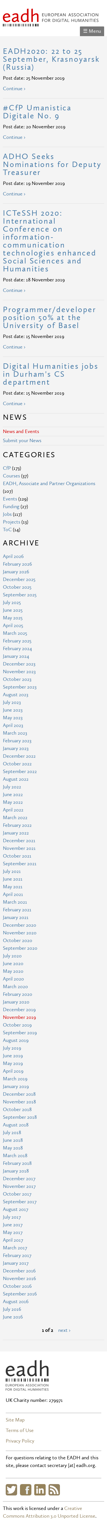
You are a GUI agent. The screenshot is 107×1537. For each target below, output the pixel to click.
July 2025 (12, 602)
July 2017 (12, 1217)
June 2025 (13, 610)
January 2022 (16, 833)
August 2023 (15, 695)
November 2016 (19, 1278)
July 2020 (12, 956)
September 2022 (20, 771)
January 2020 (16, 1002)
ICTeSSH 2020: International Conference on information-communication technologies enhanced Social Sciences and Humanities (49, 241)
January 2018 (16, 1171)
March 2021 (15, 902)
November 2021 (19, 848)
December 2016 (19, 1271)
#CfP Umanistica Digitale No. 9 (37, 112)
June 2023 (13, 710)
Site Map (15, 1420)
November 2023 (19, 672)
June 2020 (13, 964)
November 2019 (19, 1017)
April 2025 (13, 626)
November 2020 (20, 933)
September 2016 (20, 1294)
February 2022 (17, 825)
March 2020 (15, 987)
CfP (7, 468)
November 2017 (19, 1186)
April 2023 (13, 725)
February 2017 (17, 1255)
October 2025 (17, 587)
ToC (7, 530)
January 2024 (16, 656)
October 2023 (17, 679)
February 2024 (17, 649)
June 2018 (13, 1140)
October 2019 (17, 1025)
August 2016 (16, 1302)
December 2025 (19, 579)
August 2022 (16, 779)
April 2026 (13, 556)
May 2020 (13, 971)
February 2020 (17, 994)
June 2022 (13, 795)
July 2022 (12, 787)
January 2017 (16, 1263)
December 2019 (19, 1010)
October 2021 (17, 856)
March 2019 (15, 1079)
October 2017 (17, 1194)
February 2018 (17, 1163)
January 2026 (16, 572)
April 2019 (13, 1071)
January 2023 (16, 748)
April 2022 (13, 810)
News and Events (21, 431)
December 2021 (19, 841)
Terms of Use (20, 1430)
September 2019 (20, 1033)
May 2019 (13, 1063)
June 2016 (13, 1317)
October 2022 (17, 764)
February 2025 (17, 641)
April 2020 (13, 979)
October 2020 (17, 940)
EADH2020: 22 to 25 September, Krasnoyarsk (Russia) (51, 59)
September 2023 (20, 687)
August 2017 (15, 1209)
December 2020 (19, 925)
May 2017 (13, 1232)
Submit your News (22, 441)
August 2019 (16, 1040)
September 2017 (20, 1202)
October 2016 (17, 1286)
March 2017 (15, 1248)
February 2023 (17, 741)
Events (10, 499)
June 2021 (13, 879)
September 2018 (20, 1117)
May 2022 (13, 802)
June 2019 (13, 1056)
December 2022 (19, 756)
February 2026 (17, 564)
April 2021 (13, 894)
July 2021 (12, 871)
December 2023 (19, 664)
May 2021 (13, 887)
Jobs (7, 514)
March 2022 (15, 818)
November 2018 (19, 1102)
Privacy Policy (20, 1441)
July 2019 (12, 1048)
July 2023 (12, 702)
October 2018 (17, 1109)
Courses (11, 476)
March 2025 (15, 633)
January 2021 (16, 917)
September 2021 (20, 864)
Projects (11, 522)
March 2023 (15, 733)
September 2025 (20, 595)
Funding (11, 507)
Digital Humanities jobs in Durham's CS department (50, 374)
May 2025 (13, 618)
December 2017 (19, 1179)
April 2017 (13, 1240)
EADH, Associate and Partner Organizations (49, 484)
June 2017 (13, 1225)
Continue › (14, 89)
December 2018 (19, 1094)
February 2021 (17, 910)
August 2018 (16, 1125)
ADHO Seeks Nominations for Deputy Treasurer (52, 164)
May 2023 (13, 718)
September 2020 (20, 948)
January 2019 (16, 1086)
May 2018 (13, 1148)
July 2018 (12, 1133)
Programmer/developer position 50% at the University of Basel (49, 317)
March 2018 (15, 1156)
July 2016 (12, 1309)
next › (64, 1330)
